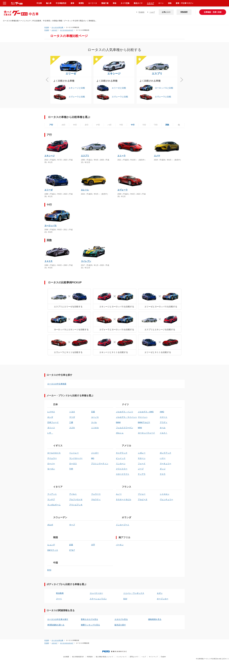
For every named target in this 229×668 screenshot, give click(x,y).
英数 (167, 125)
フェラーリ (96, 494)
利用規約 (90, 656)
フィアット (52, 494)
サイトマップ (153, 656)
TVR (71, 469)
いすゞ (50, 433)
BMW (118, 422)
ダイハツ (51, 428)
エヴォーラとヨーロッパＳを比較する (116, 329)
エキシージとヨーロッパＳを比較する (116, 306)
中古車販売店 (61, 3)
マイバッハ (142, 417)
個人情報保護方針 (78, 656)
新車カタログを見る (89, 619)
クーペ (59, 599)
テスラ (162, 474)
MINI (140, 428)
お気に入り (166, 12)
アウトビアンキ (76, 505)
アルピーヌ (142, 499)
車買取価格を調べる (55, 625)
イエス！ (163, 433)
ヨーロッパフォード (146, 433)
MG (92, 458)
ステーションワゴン (98, 599)
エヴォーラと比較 (77, 96)
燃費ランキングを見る (90, 625)
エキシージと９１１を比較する (113, 352)
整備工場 (104, 3)
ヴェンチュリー (166, 499)
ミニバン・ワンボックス (133, 593)
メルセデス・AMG (146, 412)
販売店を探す (120, 625)
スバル (94, 422)
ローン (161, 3)
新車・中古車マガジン (184, 3)
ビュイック (120, 458)
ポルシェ (120, 433)
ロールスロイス (54, 453)
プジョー (141, 494)
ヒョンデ (51, 545)
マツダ (72, 417)
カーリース (92, 3)
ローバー (51, 463)
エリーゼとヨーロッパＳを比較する (160, 306)
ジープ (141, 469)
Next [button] (181, 80)
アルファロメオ (76, 499)
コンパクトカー (96, 593)
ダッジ (162, 469)
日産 (93, 412)
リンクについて (121, 656)
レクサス (51, 412)
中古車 (46, 27)
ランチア (51, 499)
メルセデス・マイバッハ (126, 417)
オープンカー (162, 599)
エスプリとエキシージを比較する (159, 329)
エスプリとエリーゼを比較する (68, 306)
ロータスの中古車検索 (56, 384)
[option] (71, 80)
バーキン (120, 545)
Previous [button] (47, 80)
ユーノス (95, 417)
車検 (114, 3)
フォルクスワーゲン (124, 428)
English (141, 12)
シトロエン (164, 494)
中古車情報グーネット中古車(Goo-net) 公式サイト (212, 659)
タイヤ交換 (125, 3)
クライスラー (121, 469)
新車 (72, 3)
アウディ (163, 422)
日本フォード (53, 422)
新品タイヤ (138, 3)
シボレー (141, 453)
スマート (163, 417)
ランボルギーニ (54, 505)
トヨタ (72, 412)
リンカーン (120, 463)
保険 (169, 3)
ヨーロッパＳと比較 (164, 88)
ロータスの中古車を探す (57, 619)
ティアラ (141, 474)
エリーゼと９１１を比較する (157, 352)
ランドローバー (76, 458)
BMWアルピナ (144, 422)
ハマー (162, 458)
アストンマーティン (99, 463)
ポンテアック (165, 453)
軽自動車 (60, 593)
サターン (141, 458)
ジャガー (95, 453)
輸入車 (48, 3)
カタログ (54, 30)
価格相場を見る (154, 619)
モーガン (51, 469)
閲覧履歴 (184, 12)
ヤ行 (133, 125)
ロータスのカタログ (66, 30)
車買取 (81, 3)
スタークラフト (122, 474)
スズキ (72, 428)
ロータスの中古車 (57, 27)
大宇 (93, 545)
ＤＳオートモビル (123, 499)
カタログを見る (121, 619)
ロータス (73, 463)
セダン (160, 593)
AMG (162, 412)
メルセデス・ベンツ (124, 412)
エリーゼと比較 (119, 88)
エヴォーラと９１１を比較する (68, 352)
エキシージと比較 (77, 88)
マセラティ (96, 499)
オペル (162, 428)
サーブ (72, 525)
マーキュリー (165, 463)
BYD (49, 570)
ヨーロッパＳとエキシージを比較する (71, 329)
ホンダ (50, 417)
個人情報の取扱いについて (104, 656)
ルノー (119, 494)
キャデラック (121, 453)
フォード (141, 463)
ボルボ (50, 525)
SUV (125, 599)
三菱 (71, 422)
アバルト (73, 494)
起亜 (71, 545)
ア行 (51, 125)
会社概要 (66, 656)
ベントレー (74, 453)
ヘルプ (152, 12)
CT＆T (72, 550)
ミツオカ (95, 428)
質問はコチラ (134, 656)
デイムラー (52, 458)
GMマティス (52, 550)
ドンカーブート (122, 525)
